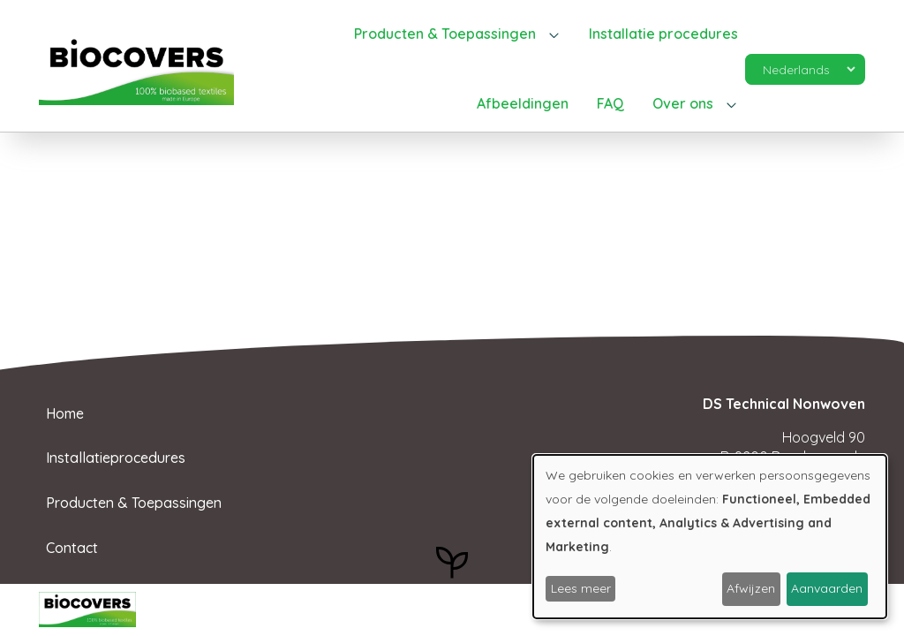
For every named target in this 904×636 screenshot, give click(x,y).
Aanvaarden (827, 588)
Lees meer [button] (581, 588)
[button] (457, 35)
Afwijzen (751, 588)
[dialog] (709, 536)
